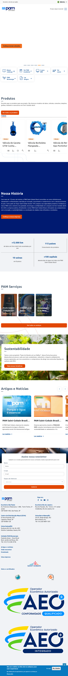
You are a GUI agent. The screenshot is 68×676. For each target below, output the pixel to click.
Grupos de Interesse (10, 478)
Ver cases (61, 71)
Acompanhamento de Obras (43, 309)
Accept (48, 668)
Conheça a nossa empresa (11, 217)
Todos (3, 116)
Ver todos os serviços (34, 325)
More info (10, 674)
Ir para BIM (44, 71)
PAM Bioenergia (11, 78)
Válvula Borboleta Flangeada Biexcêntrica (37, 144)
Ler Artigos (28, 78)
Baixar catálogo (11, 71)
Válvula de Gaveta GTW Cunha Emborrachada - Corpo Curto (11, 144)
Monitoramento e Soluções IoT (9, 309)
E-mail (6, 471)
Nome (6, 463)
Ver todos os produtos (10, 112)
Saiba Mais (11, 46)
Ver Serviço (6, 313)
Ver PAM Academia (28, 71)
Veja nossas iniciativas (14, 366)
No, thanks (56, 668)
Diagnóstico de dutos (26, 309)
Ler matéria (6, 434)
